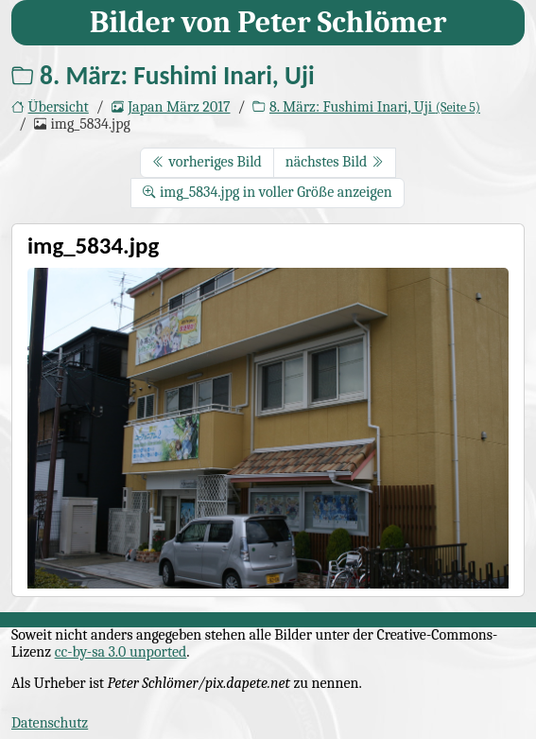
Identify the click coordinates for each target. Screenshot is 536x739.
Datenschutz (49, 722)
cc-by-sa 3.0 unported (121, 651)
